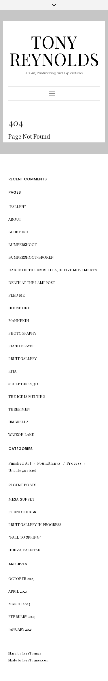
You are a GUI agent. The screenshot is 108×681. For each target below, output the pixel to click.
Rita (12, 371)
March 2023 (19, 603)
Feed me (16, 295)
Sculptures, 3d (23, 383)
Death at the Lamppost (31, 282)
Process (74, 463)
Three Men (19, 409)
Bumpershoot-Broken (31, 257)
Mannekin (18, 320)
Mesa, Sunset (21, 499)
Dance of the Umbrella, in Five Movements (52, 269)
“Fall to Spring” (24, 537)
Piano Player (21, 345)
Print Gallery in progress (34, 524)
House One (19, 307)
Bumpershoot (22, 244)
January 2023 (20, 629)
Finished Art (19, 463)
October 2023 (21, 578)
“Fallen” (17, 206)
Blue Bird (18, 231)
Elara (12, 653)
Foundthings (49, 463)
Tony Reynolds (54, 50)
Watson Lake (21, 434)
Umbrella (18, 421)
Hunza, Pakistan (24, 549)
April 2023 (17, 591)
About (14, 219)
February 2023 (21, 616)
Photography (22, 333)
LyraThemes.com (35, 660)
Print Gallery (22, 358)
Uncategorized (22, 470)
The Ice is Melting (26, 396)
